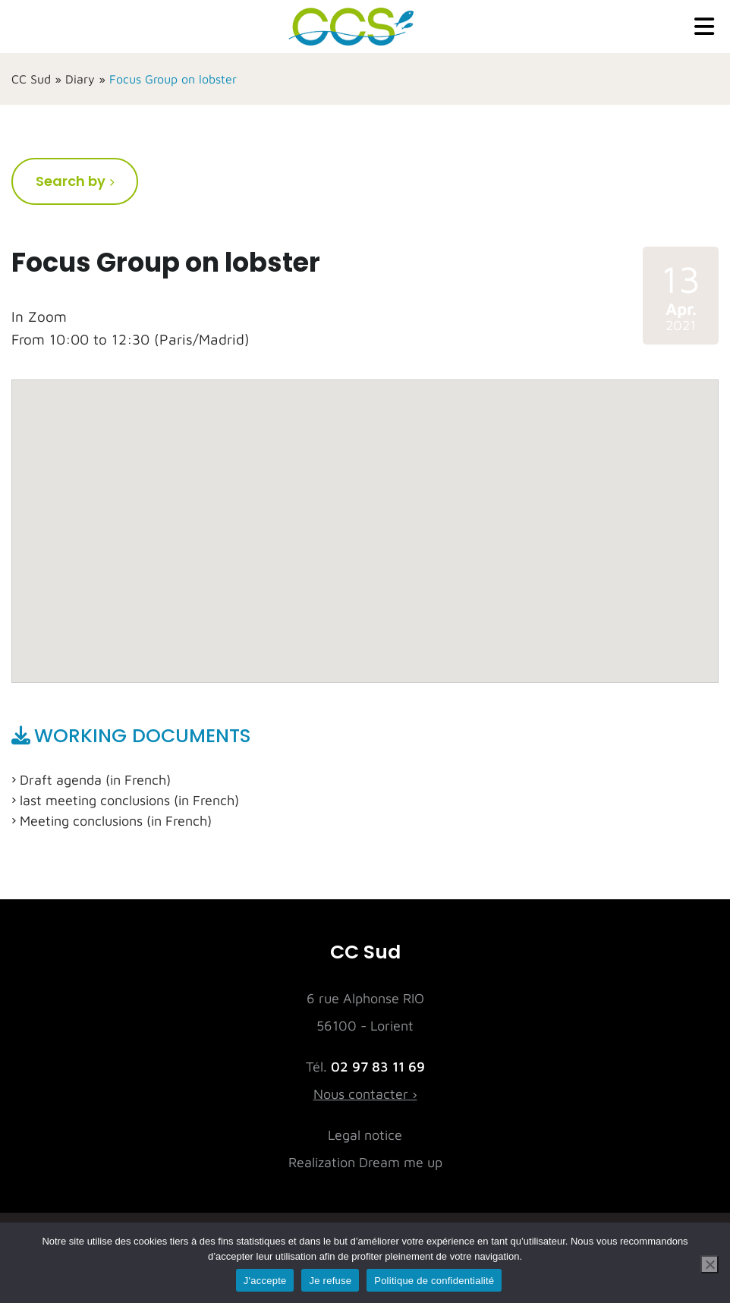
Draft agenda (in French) (95, 780)
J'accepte (265, 1280)
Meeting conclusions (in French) (116, 821)
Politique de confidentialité (434, 1280)
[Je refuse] (709, 1264)
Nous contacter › (365, 1094)
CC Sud (31, 79)
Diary (80, 79)
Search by (70, 181)
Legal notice (365, 1135)
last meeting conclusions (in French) (129, 800)
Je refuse (330, 1280)
